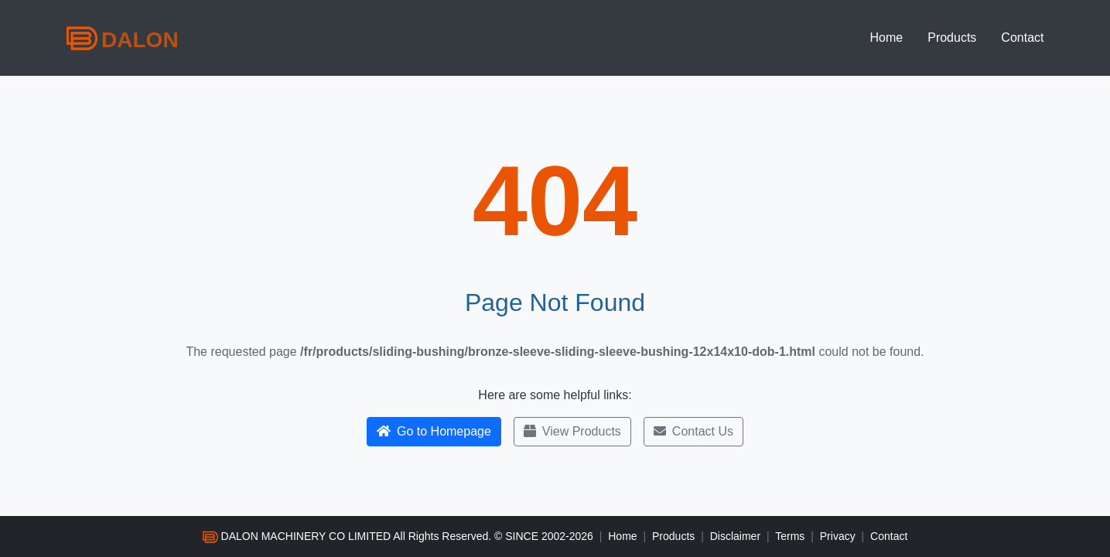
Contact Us (693, 431)
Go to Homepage (434, 431)
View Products (572, 431)
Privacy (838, 536)
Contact (1022, 37)
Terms (789, 536)
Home (886, 37)
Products (951, 37)
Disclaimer (735, 536)
